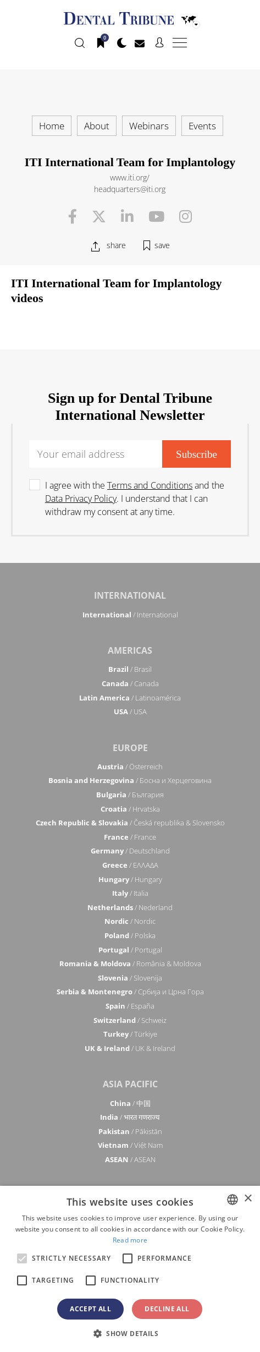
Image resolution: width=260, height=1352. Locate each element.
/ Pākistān (130, 1131)
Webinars (149, 125)
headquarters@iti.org (129, 189)
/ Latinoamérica (130, 698)
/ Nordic (130, 921)
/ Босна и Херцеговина (130, 780)
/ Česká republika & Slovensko (130, 823)
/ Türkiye (130, 1034)
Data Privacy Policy (81, 498)
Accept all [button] (90, 1308)
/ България (130, 795)
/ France (130, 837)
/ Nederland (130, 907)
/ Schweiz (130, 1020)
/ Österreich (130, 766)
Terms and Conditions (149, 485)
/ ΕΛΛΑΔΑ (130, 865)
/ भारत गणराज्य (130, 1117)
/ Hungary (130, 879)
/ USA (130, 711)
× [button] (248, 1199)
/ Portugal (130, 950)
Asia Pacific (130, 1084)
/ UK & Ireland (130, 1048)
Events (202, 125)
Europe (130, 748)
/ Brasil (130, 669)
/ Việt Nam (130, 1145)
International (130, 595)
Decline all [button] (167, 1308)
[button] (130, 1333)
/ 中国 (130, 1103)
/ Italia (130, 893)
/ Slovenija (130, 978)
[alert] (130, 1269)
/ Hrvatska (130, 809)
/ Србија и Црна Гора (130, 992)
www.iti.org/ (130, 177)
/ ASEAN (130, 1159)
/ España (130, 1006)
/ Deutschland (130, 851)
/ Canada (130, 683)
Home (51, 125)
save (162, 245)
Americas (130, 650)
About (96, 125)
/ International (130, 615)
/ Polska (130, 935)
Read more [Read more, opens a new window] (130, 1240)
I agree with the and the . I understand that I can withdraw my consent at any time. (134, 498)
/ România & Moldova (130, 963)
